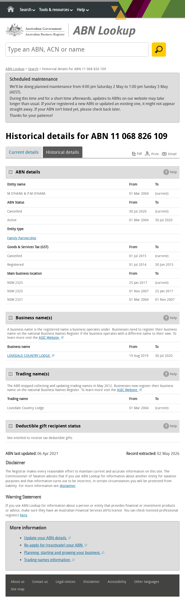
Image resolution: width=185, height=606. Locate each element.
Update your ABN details (47, 538)
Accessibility (117, 582)
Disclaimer (91, 582)
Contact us (40, 582)
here (23, 515)
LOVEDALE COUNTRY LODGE (30, 356)
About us (17, 582)
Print (155, 154)
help (173, 172)
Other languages (146, 582)
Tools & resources (54, 9)
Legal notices (65, 582)
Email (172, 154)
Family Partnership (21, 238)
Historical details (62, 152)
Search (25, 9)
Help (81, 9)
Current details (24, 152)
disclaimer (68, 486)
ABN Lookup (15, 69)
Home (11, 10)
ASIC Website (51, 338)
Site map (17, 589)
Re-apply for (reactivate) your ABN (55, 545)
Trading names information (49, 560)
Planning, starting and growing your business (64, 552)
